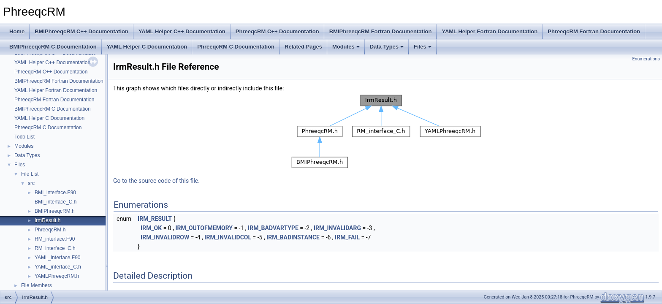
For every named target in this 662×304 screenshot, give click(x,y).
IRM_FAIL (347, 237)
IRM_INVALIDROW (165, 237)
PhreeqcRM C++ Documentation (277, 31)
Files (422, 46)
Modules (346, 46)
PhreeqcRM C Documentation (235, 46)
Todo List (24, 137)
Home (16, 31)
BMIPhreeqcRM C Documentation (53, 46)
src (31, 183)
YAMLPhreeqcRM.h (57, 276)
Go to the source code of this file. (156, 180)
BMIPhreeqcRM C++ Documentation (81, 31)
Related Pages (303, 46)
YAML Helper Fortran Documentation (489, 31)
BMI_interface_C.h (55, 202)
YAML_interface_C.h (58, 267)
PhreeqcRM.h (50, 230)
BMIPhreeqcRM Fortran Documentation (380, 31)
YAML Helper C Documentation (147, 46)
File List (29, 174)
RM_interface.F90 (55, 239)
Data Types (387, 46)
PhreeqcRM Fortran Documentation (594, 31)
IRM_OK (151, 228)
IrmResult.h (47, 220)
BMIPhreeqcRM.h (55, 211)
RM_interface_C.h (55, 248)
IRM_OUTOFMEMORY (204, 228)
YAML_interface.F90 (58, 258)
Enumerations (646, 59)
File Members (36, 285)
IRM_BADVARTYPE (273, 228)
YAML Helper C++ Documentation (181, 31)
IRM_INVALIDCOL (227, 237)
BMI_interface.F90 (55, 192)
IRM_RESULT (155, 218)
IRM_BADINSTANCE (293, 237)
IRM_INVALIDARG (337, 228)
